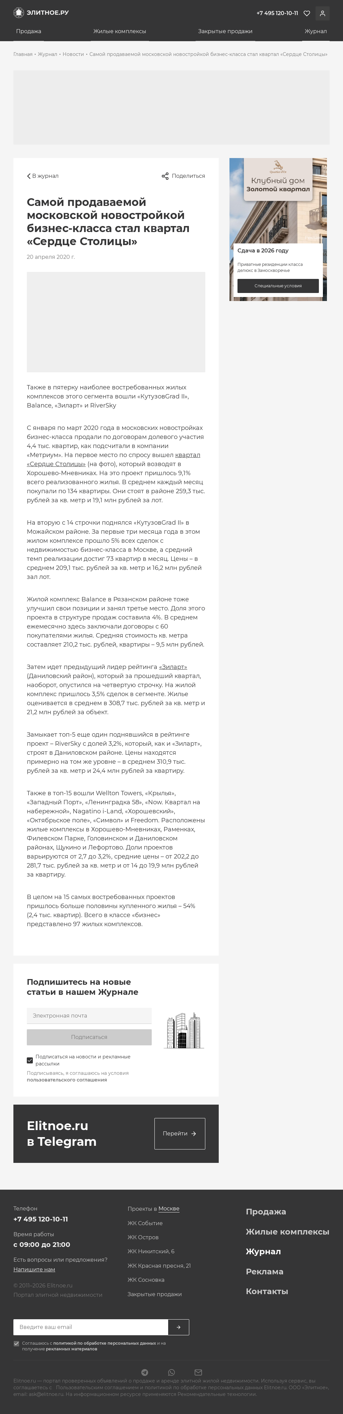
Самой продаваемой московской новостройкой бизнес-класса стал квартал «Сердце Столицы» (208, 54)
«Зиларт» (173, 667)
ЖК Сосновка (146, 1280)
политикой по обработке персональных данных (105, 1343)
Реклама (265, 1271)
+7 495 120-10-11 (40, 1219)
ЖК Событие (145, 1223)
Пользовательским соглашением (97, 1388)
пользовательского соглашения (67, 1080)
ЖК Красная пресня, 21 (159, 1266)
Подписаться (89, 1037)
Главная (22, 54)
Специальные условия (278, 285)
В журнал (43, 176)
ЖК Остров (143, 1238)
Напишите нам (34, 1269)
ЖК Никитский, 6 (151, 1252)
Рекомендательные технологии (217, 1394)
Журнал (316, 31)
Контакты (267, 1291)
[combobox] (169, 1209)
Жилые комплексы (119, 31)
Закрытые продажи (225, 31)
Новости (73, 54)
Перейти (180, 1133)
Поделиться (183, 176)
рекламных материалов (71, 1348)
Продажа (28, 31)
